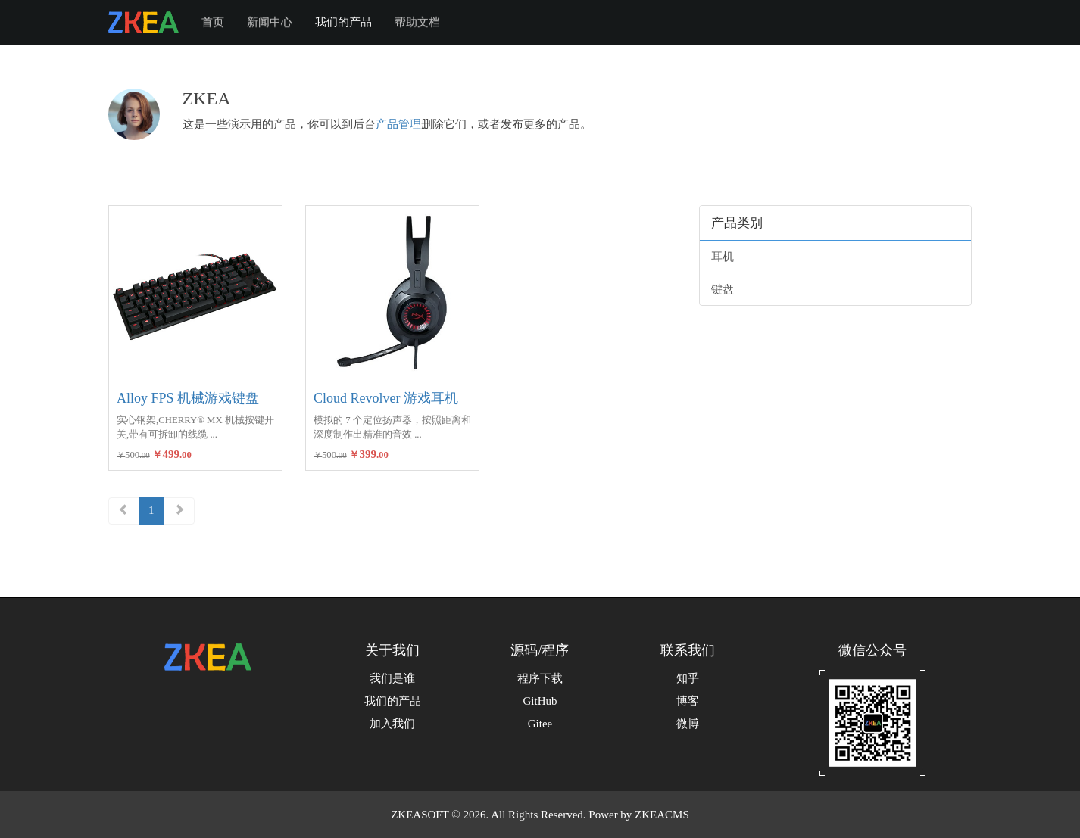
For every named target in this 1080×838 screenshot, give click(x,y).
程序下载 (540, 678)
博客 (687, 701)
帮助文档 (417, 22)
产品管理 (398, 124)
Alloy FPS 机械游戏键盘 (188, 398)
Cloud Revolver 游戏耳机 (386, 398)
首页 (212, 22)
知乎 (687, 678)
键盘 (722, 289)
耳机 (722, 257)
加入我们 (392, 724)
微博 (687, 724)
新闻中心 (269, 22)
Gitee (540, 724)
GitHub (540, 701)
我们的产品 (343, 22)
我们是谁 (392, 678)
